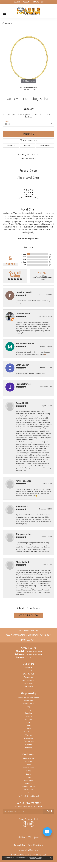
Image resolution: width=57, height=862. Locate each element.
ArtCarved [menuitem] (28, 761)
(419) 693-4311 (28, 89)
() (50, 254)
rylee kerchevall (24, 292)
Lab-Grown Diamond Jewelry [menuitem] (28, 697)
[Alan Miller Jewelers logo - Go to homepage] (28, 11)
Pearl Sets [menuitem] (28, 747)
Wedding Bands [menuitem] (28, 703)
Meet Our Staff (28, 674)
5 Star (23, 254)
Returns (27, 145)
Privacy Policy (19, 845)
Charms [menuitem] (28, 725)
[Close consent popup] (51, 858)
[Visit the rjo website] (29, 837)
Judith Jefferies (23, 384)
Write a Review (28, 615)
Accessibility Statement (28, 850)
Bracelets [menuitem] (28, 713)
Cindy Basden (22, 365)
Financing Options (28, 680)
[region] (28, 58)
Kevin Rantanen (23, 481)
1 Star (23, 265)
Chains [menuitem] (28, 728)
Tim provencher (23, 534)
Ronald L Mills (22, 403)
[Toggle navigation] (4, 13)
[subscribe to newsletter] (48, 811)
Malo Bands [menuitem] (28, 780)
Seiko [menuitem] (28, 793)
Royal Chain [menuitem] (28, 789)
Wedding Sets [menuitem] (28, 741)
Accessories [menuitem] (28, 738)
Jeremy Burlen (23, 313)
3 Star (23, 259)
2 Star (23, 262)
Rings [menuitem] (28, 706)
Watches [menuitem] (28, 735)
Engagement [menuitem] (28, 700)
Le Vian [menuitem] (28, 777)
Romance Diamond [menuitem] (28, 786)
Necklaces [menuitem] (28, 716)
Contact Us (28, 671)
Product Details (28, 170)
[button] (16, 2)
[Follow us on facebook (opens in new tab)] (25, 824)
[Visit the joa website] (36, 837)
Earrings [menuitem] (28, 710)
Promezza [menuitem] (28, 783)
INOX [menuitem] (28, 771)
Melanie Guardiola (25, 343)
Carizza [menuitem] (28, 764)
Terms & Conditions (35, 845)
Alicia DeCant (22, 562)
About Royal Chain (29, 177)
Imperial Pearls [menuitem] (28, 767)
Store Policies (28, 683)
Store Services (28, 686)
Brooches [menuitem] (28, 744)
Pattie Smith (22, 506)
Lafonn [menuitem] (28, 774)
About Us (28, 667)
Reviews (28, 247)
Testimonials (28, 677)
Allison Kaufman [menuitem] (28, 758)
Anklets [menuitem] (28, 722)
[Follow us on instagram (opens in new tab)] (31, 824)
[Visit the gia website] (21, 837)
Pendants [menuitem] (28, 719)
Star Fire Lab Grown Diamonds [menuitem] (28, 796)
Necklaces (8, 23)
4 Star (23, 257)
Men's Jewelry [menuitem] (28, 732)
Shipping (11, 145)
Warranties (45, 145)
